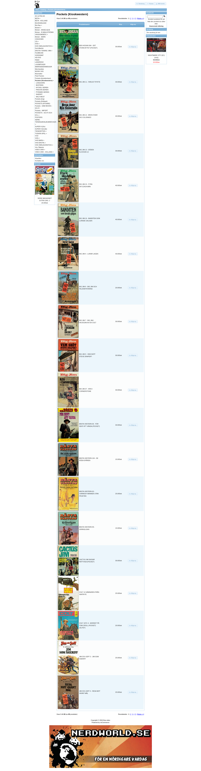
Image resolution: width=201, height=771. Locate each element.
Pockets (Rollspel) (41, 101)
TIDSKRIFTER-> (40, 131)
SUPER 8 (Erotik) (41, 129)
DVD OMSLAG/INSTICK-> (44, 46)
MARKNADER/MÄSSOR (43, 67)
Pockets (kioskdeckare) (43, 78)
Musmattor (38, 74)
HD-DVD (38, 57)
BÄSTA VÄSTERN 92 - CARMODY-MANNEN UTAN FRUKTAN (89, 494)
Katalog (43, 9)
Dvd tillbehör (39, 48)
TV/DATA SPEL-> (41, 133)
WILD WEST (40, 97)
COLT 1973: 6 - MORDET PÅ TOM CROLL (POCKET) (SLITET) (89, 625)
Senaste (37, 164)
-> (44, 80)
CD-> (37, 41)
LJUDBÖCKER (40, 64)
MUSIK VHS (39, 71)
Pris (120, 24)
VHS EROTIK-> (40, 143)
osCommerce (104, 722)
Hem (37, 9)
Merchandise (39, 69)
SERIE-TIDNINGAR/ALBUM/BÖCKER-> (46, 122)
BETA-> (37, 18)
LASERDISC (39, 62)
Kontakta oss (39, 161)
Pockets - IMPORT (41, 110)
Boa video (106, 720)
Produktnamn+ (84, 24)
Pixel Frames (39, 76)
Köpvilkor (38, 158)
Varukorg (149, 29)
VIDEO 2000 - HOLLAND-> (44, 152)
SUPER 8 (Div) (40, 126)
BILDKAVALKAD (40, 23)
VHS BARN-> (39, 140)
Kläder (37, 60)
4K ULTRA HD (40, 16)
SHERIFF (39, 94)
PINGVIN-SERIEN (42, 90)
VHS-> (37, 138)
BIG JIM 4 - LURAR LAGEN (88, 254)
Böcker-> (38, 27)
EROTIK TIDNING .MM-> (43, 50)
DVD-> (37, 44)
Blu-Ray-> (38, 25)
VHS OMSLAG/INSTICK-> (44, 145)
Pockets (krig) (39, 99)
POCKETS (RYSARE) (42, 103)
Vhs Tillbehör (39, 147)
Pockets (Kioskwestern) (56, 9)
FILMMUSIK (39, 53)
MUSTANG (39, 85)
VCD (36, 136)
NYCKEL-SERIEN (42, 87)
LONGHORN (40, 83)
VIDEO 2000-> (40, 149)
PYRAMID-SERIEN (42, 92)
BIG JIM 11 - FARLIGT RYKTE (89, 82)
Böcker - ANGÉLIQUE (42, 30)
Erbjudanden (151, 36)
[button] (140, 3)
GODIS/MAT (39, 55)
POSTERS (38, 117)
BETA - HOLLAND (41, 20)
